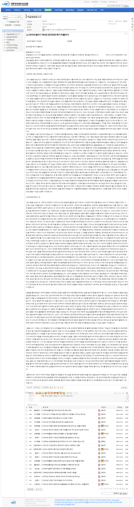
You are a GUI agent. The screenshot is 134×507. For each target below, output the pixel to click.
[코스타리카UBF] (102, 502)
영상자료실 (70, 10)
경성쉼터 (80, 10)
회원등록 (95, 2)
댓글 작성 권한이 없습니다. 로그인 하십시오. (83, 398)
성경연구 (48, 10)
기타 (101, 10)
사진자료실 (58, 10)
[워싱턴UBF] (67, 502)
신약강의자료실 (12, 48)
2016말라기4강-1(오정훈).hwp (53, 29)
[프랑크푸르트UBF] (115, 502)
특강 (8, 42)
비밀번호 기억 (14, 22)
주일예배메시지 (12, 34)
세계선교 (17, 10)
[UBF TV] (88, 500)
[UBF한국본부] (60, 500)
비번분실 (103, 2)
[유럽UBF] (69, 500)
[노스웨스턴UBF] (78, 502)
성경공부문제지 (12, 37)
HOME (8, 10)
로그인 (86, 2)
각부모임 (27, 10)
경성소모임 (37, 10)
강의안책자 (10, 50)
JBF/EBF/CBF (92, 10)
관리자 (44, 21)
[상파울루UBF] (69, 505)
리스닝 (104, 426)
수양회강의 (10, 40)
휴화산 (103, 441)
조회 (126, 407)
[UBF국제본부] (79, 500)
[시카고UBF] (96, 500)
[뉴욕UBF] (58, 502)
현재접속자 (113, 2)
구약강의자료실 (12, 45)
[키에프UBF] (59, 505)
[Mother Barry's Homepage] (110, 500)
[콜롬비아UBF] (90, 502)
